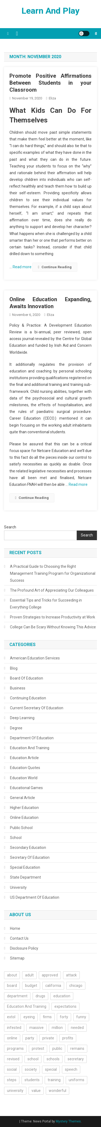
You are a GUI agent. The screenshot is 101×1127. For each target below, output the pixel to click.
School (16, 837)
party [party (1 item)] (29, 1038)
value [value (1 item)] (36, 1090)
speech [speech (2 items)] (71, 1069)
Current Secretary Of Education (36, 708)
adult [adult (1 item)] (29, 975)
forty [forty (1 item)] (64, 1017)
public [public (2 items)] (57, 1048)
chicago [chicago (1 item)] (75, 985)
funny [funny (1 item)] (81, 1017)
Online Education (24, 817)
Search (10, 527)
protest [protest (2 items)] (38, 1048)
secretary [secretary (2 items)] (76, 1059)
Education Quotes (25, 768)
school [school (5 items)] (33, 1059)
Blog (14, 668)
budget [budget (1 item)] (31, 985)
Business (17, 688)
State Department (25, 877)
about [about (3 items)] (12, 975)
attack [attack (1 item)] (71, 975)
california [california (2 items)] (53, 985)
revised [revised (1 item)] (13, 1059)
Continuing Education (28, 698)
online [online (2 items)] (12, 1038)
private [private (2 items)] (48, 1038)
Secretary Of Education (30, 857)
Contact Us (19, 938)
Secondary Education (28, 847)
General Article (22, 798)
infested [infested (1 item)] (14, 1027)
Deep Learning (22, 718)
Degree (16, 728)
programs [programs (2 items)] (15, 1048)
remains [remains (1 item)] (77, 1048)
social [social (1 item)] (12, 1069)
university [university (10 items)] (15, 1090)
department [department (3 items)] (17, 996)
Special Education (25, 867)
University (18, 887)
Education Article (24, 758)
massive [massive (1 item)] (36, 1027)
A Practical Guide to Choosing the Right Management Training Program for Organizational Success (52, 573)
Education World (23, 778)
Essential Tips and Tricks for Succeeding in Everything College (46, 603)
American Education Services (35, 658)
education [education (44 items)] (61, 996)
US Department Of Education (34, 897)
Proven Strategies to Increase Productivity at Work (52, 617)
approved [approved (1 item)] (50, 975)
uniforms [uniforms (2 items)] (76, 1080)
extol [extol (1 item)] (11, 1017)
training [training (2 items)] (54, 1080)
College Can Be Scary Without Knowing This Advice (53, 627)
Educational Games (26, 788)
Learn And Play (50, 11)
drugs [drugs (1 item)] (40, 996)
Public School (21, 828)
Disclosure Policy (24, 948)
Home (15, 928)
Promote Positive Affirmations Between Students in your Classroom (50, 83)
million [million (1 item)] (57, 1027)
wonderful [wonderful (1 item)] (57, 1090)
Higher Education (24, 807)
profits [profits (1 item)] (67, 1038)
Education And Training (29, 748)
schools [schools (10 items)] (53, 1059)
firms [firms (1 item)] (47, 1017)
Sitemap (17, 958)
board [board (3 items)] (12, 985)
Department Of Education (32, 738)
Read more (22, 267)
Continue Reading (55, 267)
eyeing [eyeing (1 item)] (29, 1017)
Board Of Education (26, 678)
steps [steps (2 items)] (11, 1080)
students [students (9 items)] (32, 1080)
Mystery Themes (68, 1121)
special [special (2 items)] (51, 1069)
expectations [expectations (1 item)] (65, 1006)
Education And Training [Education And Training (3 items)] (26, 1006)
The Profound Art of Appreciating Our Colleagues (52, 590)
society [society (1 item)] (31, 1069)
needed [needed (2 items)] (77, 1027)
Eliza (52, 98)
